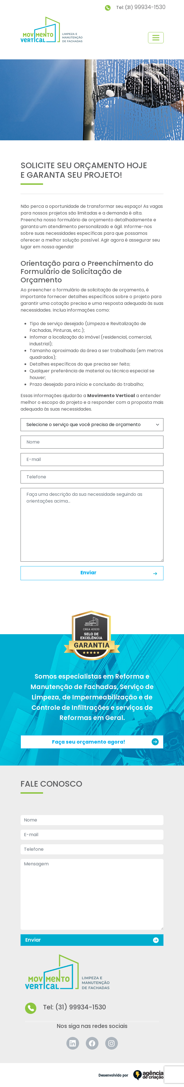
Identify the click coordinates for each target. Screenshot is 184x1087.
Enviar (119, 573)
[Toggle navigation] (156, 37)
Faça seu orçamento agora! (105, 741)
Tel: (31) (135, 7)
